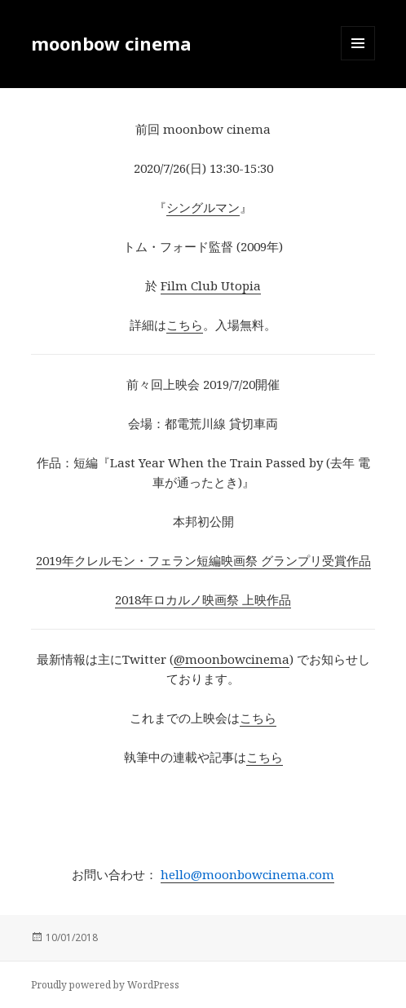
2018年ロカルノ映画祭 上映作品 (203, 599)
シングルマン (203, 207)
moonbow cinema (111, 43)
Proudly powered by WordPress (105, 985)
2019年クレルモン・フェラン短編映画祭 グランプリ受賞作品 (203, 560)
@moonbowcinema (231, 659)
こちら (184, 324)
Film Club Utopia (211, 285)
